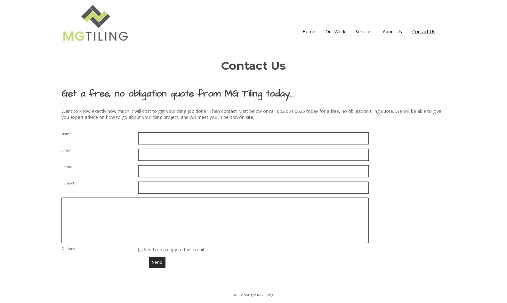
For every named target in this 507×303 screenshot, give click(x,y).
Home (308, 31)
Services (364, 31)
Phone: (67, 167)
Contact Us (423, 31)
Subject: (68, 183)
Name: (67, 134)
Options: (68, 248)
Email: (66, 150)
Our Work (335, 31)
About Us (392, 31)
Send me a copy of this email (171, 249)
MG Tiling (265, 294)
